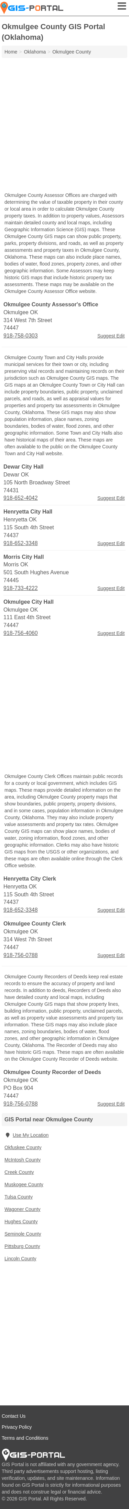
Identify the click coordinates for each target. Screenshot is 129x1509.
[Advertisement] (64, 125)
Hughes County (21, 1221)
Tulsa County (18, 1197)
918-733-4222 (20, 588)
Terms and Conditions (25, 1438)
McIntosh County (22, 1160)
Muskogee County (23, 1184)
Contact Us (13, 1416)
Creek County (19, 1172)
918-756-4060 (20, 633)
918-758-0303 (20, 336)
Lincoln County (20, 1258)
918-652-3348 (20, 543)
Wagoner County (22, 1209)
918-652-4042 (20, 498)
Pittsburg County (22, 1246)
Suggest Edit (111, 336)
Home (10, 52)
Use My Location (26, 1135)
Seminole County (22, 1234)
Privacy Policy (17, 1427)
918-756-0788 (20, 955)
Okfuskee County (22, 1147)
